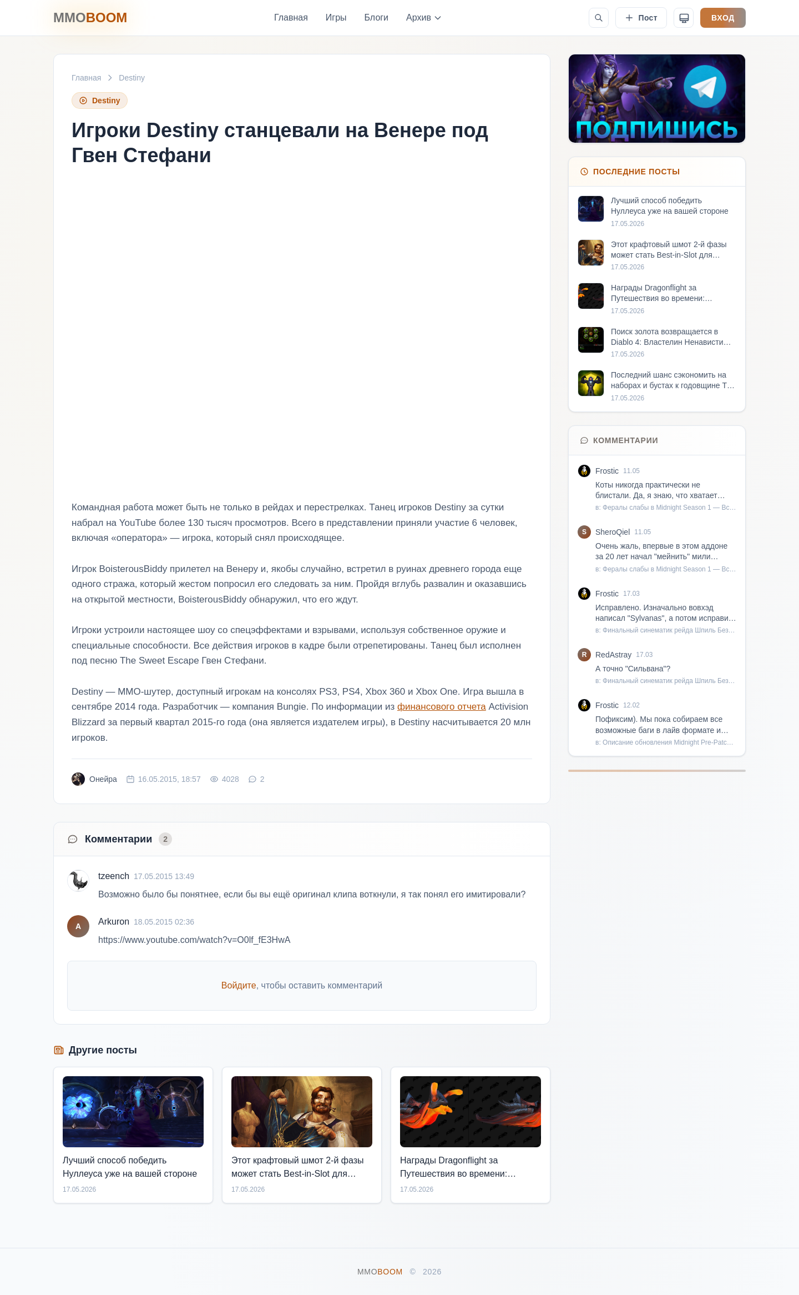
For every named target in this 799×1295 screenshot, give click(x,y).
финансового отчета (441, 706)
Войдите (238, 985)
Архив (424, 17)
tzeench (113, 876)
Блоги (377, 17)
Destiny (132, 77)
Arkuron (113, 921)
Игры (336, 17)
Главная (291, 17)
